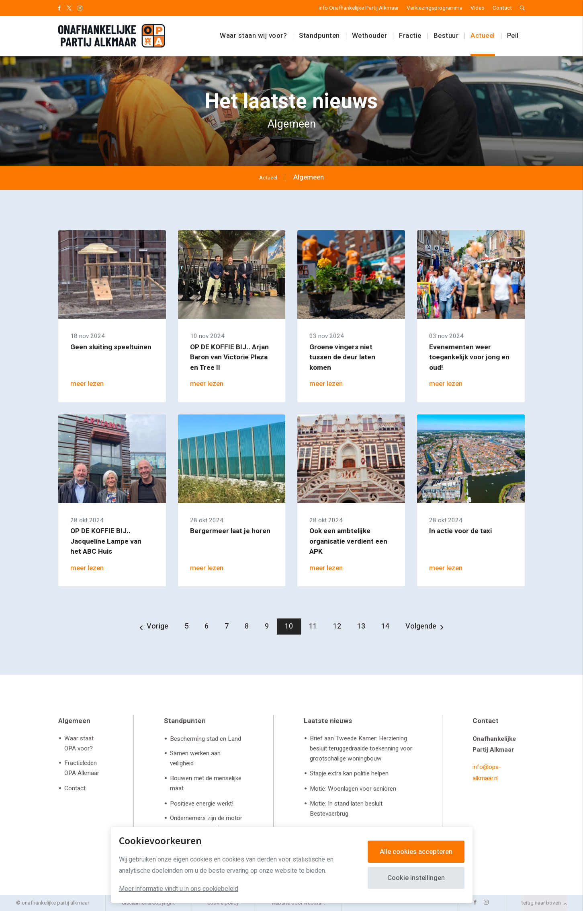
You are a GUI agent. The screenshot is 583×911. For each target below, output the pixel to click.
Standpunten (319, 36)
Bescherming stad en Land (205, 738)
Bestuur (446, 36)
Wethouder (369, 36)
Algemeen (74, 721)
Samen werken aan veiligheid (195, 758)
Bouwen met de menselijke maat (205, 783)
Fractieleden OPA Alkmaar (81, 767)
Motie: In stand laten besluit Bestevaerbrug (346, 808)
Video (477, 8)
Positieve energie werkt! (201, 803)
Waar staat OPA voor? (79, 743)
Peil (513, 36)
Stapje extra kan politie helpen (349, 773)
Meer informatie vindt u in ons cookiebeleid (178, 889)
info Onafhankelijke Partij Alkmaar (359, 8)
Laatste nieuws (328, 721)
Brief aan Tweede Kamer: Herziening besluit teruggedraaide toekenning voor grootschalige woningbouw (361, 748)
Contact (502, 8)
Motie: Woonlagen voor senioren (353, 788)
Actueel (482, 36)
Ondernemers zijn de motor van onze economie (206, 823)
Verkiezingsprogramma (434, 8)
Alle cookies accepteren (416, 852)
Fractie (410, 36)
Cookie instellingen (416, 878)
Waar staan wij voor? (253, 36)
